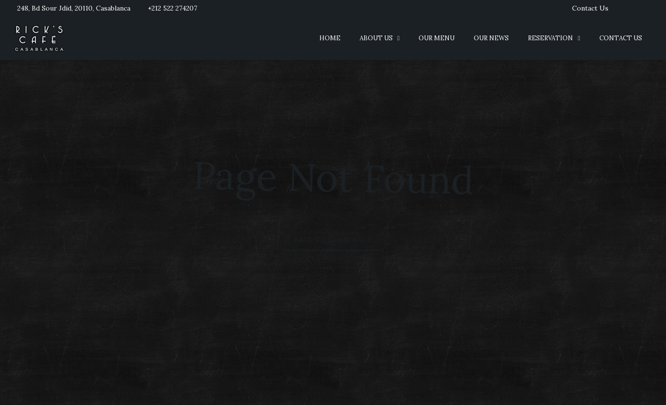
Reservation (550, 38)
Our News (491, 38)
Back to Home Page (333, 239)
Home (329, 38)
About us (376, 38)
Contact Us (590, 8)
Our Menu (437, 38)
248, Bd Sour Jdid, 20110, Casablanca (73, 8)
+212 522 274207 (172, 8)
